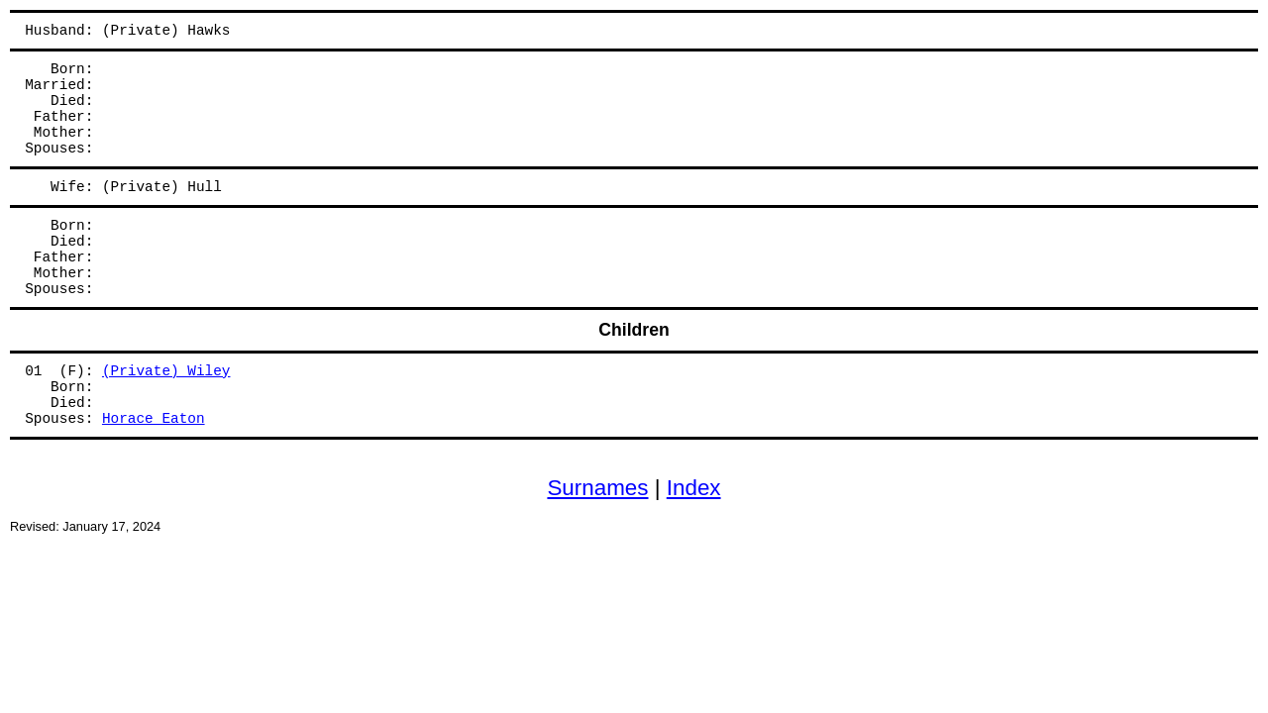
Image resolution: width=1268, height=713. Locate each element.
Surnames (597, 487)
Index (694, 487)
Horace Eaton (153, 419)
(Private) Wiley (166, 371)
